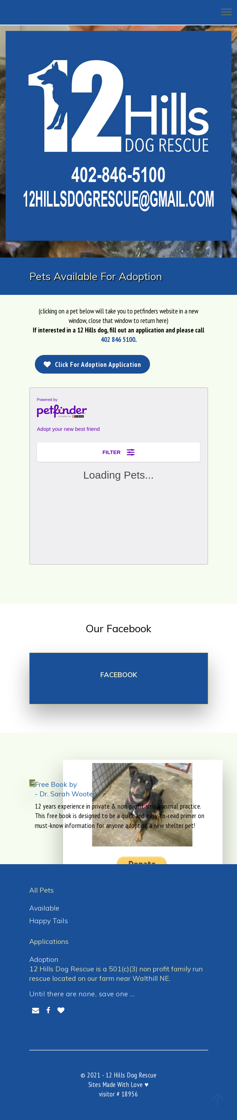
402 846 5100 (118, 339)
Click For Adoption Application (93, 364)
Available (44, 908)
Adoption (43, 959)
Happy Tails (48, 920)
